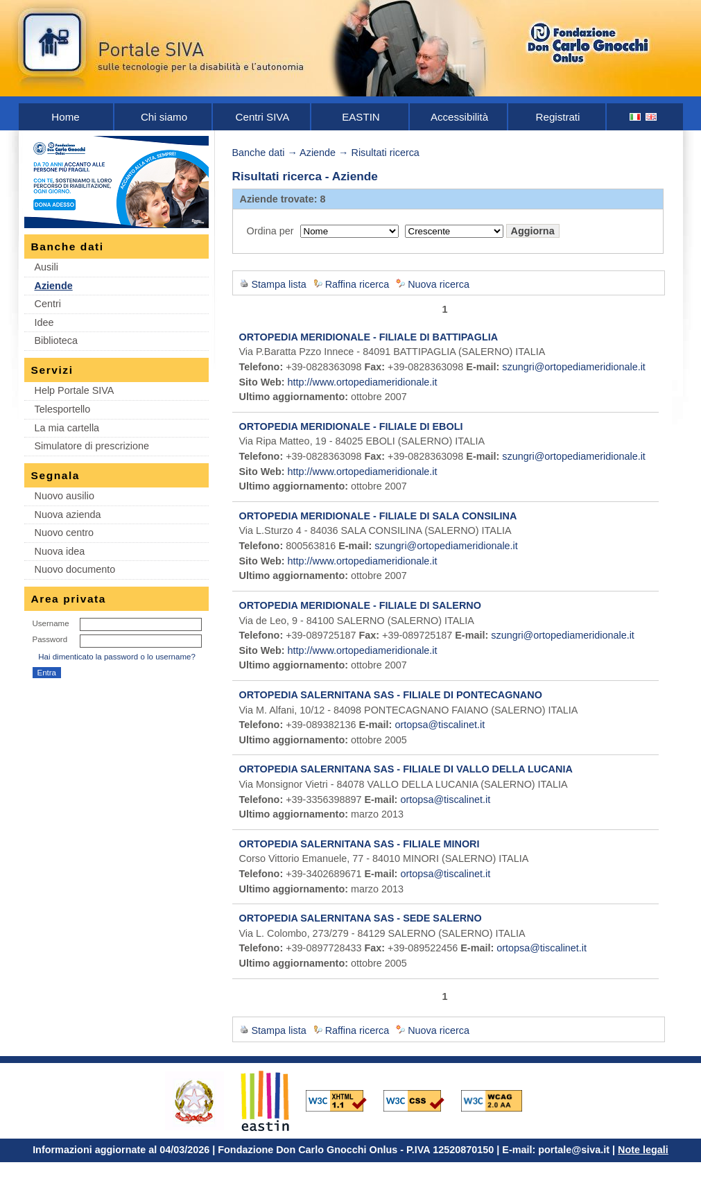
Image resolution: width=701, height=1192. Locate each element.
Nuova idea (60, 551)
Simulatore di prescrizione (92, 445)
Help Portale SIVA (74, 390)
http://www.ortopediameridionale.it (363, 382)
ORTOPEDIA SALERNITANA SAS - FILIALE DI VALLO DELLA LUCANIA (406, 769)
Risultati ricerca (385, 152)
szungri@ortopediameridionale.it (574, 366)
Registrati (558, 117)
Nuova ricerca (438, 284)
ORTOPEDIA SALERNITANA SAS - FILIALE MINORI (359, 843)
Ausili (46, 267)
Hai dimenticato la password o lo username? (117, 657)
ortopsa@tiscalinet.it (440, 724)
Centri (48, 303)
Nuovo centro (64, 532)
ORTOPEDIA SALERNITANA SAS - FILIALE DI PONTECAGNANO (390, 694)
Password (50, 639)
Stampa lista (279, 284)
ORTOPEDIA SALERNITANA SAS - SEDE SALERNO (360, 918)
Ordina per (270, 230)
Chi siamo (164, 117)
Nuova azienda (68, 514)
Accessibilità (459, 117)
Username (51, 623)
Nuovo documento (75, 569)
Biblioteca (56, 340)
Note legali (643, 1149)
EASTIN (361, 117)
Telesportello (63, 409)
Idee (44, 322)
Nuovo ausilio (64, 495)
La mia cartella (67, 427)
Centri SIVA (263, 117)
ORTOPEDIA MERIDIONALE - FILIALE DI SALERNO (360, 605)
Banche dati (258, 152)
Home (65, 117)
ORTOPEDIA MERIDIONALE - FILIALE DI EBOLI (351, 426)
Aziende (54, 285)
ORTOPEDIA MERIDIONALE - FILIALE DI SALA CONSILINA (378, 515)
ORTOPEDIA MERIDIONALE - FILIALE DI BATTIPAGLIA (369, 337)
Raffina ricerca (357, 284)
